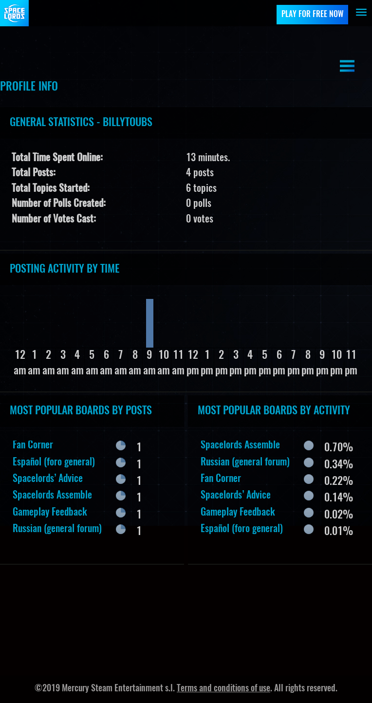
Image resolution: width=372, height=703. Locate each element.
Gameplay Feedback (50, 513)
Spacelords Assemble (52, 495)
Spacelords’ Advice (48, 479)
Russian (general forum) (57, 529)
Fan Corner (33, 445)
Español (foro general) (54, 462)
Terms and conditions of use (223, 688)
